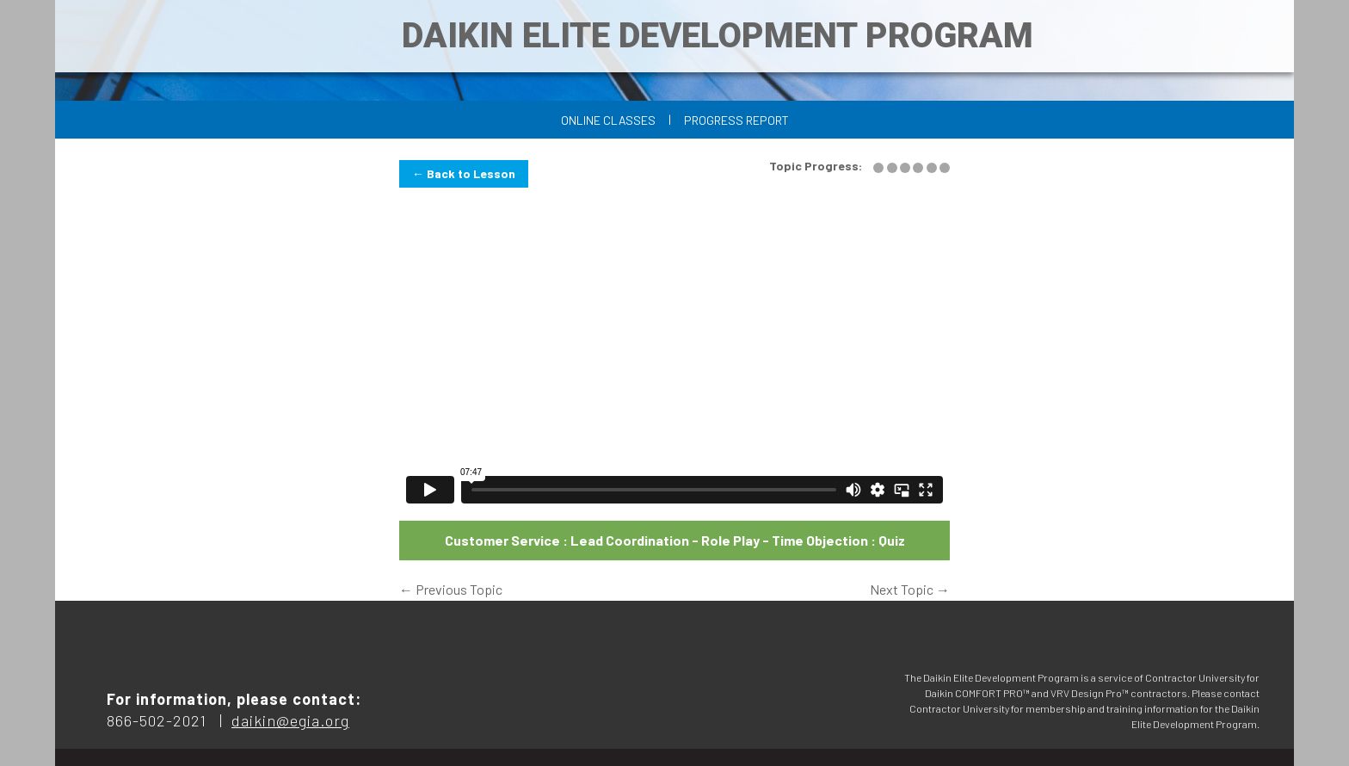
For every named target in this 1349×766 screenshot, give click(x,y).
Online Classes (608, 120)
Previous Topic (450, 589)
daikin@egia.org (290, 720)
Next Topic (910, 589)
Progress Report (736, 120)
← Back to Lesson (463, 173)
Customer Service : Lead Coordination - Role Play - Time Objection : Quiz (675, 540)
